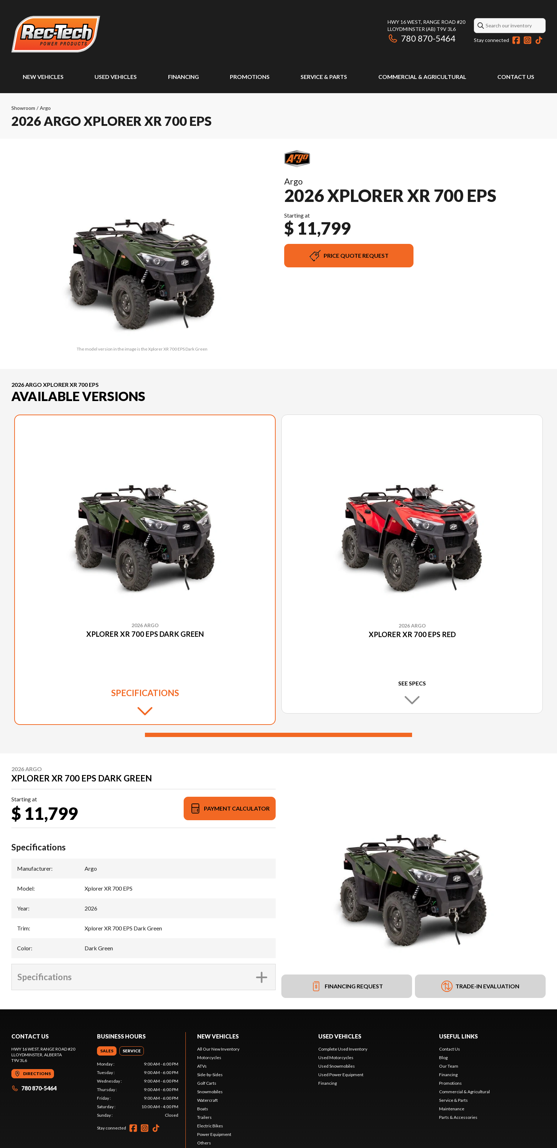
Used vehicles (339, 1036)
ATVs (202, 1066)
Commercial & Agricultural (422, 76)
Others (204, 1143)
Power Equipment (214, 1134)
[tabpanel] (137, 1089)
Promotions (250, 76)
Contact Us (515, 76)
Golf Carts (206, 1083)
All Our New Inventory (218, 1049)
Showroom (23, 108)
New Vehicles (43, 76)
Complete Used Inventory (342, 1049)
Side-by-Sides (210, 1074)
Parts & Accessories (458, 1117)
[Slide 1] (278, 735)
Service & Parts (324, 76)
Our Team (448, 1066)
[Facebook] (516, 40)
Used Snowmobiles (336, 1066)
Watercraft (207, 1100)
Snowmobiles (210, 1091)
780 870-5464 (421, 38)
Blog (443, 1057)
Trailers (204, 1117)
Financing (183, 76)
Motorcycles (209, 1057)
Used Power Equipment (340, 1074)
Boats (202, 1108)
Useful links (458, 1036)
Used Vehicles (115, 76)
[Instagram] (527, 40)
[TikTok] (539, 40)
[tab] (107, 1051)
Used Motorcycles (335, 1057)
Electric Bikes (210, 1125)
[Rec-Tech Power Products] (55, 34)
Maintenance (451, 1108)
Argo (45, 108)
